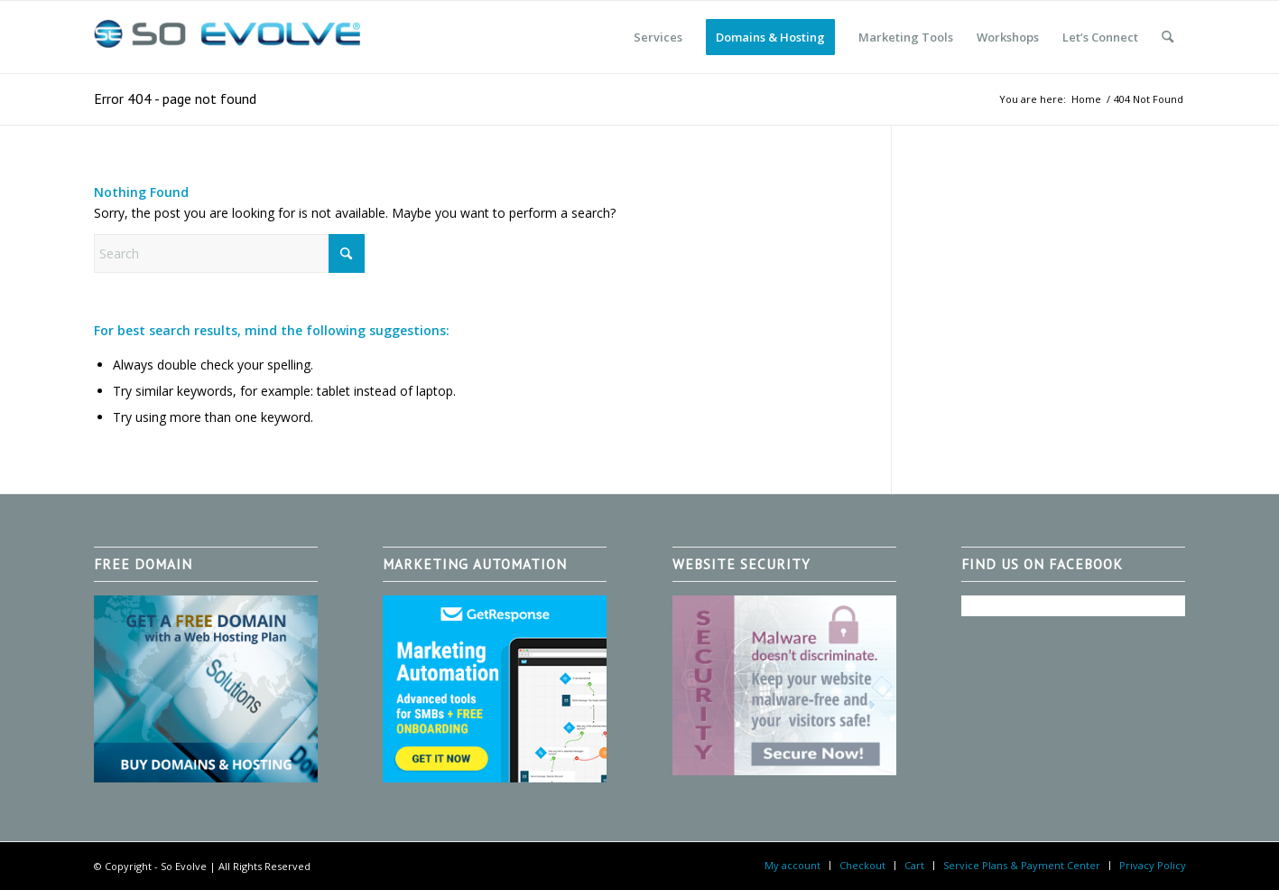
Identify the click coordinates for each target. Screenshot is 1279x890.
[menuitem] (658, 37)
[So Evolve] (229, 37)
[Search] (1167, 37)
